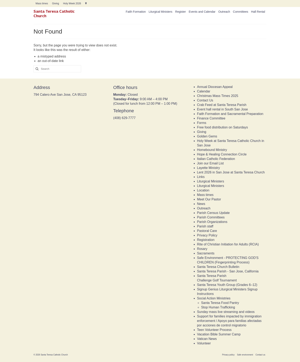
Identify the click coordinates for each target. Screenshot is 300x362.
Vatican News (207, 339)
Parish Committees (211, 217)
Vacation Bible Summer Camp (219, 334)
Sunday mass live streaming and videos (226, 312)
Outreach (203, 208)
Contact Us (205, 100)
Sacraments (205, 253)
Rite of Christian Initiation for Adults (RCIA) (228, 244)
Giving (201, 132)
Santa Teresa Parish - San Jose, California (228, 271)
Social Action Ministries (214, 298)
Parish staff (205, 226)
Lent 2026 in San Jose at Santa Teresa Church (231, 172)
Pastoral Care (207, 231)
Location (203, 190)
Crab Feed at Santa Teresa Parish (221, 105)
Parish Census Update (213, 213)
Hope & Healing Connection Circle (222, 154)
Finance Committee (211, 118)
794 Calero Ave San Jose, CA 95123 (60, 94)
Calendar (203, 91)
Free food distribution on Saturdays (222, 127)
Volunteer (204, 343)
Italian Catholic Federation (216, 159)
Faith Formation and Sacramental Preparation (230, 114)
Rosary (202, 249)
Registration (205, 240)
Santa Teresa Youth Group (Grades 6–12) (227, 285)
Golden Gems (207, 136)
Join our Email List (210, 163)
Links (201, 177)
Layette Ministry (208, 168)
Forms (201, 123)
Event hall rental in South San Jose (222, 109)
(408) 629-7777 (124, 118)
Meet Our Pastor (209, 199)
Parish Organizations (212, 222)
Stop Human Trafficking (218, 307)
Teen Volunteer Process (214, 330)
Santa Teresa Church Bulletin (218, 267)
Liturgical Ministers (210, 181)
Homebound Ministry (212, 150)
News (201, 204)
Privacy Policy (207, 235)
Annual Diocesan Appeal (215, 87)
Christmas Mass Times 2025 (217, 96)
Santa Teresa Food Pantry (220, 303)
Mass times (205, 195)
